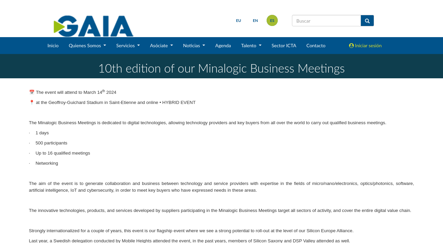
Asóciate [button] (159, 45)
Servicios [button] (126, 45)
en (255, 20)
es (272, 20)
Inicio (52, 45)
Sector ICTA (284, 45)
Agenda (223, 45)
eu (238, 20)
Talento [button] (249, 45)
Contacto (315, 45)
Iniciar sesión (365, 45)
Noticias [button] (192, 45)
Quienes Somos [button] (85, 45)
